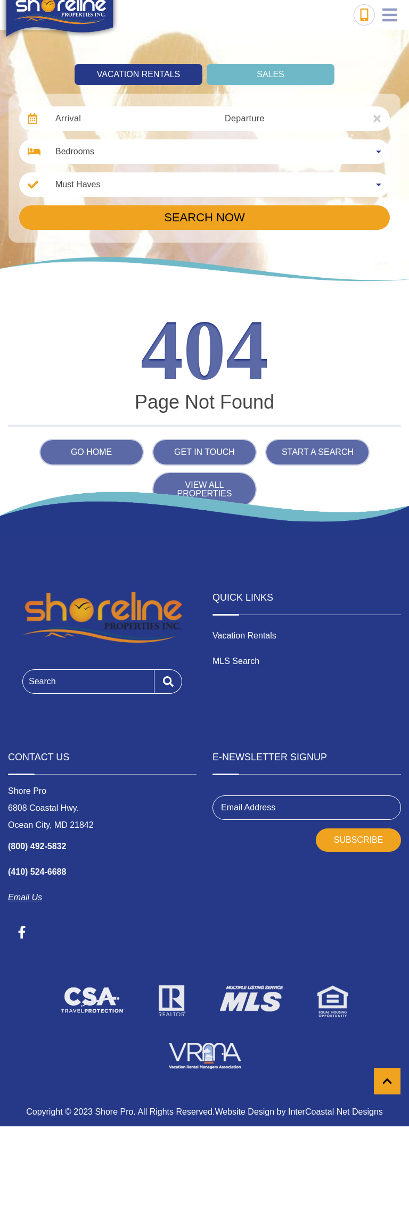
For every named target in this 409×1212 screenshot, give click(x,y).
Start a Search (318, 451)
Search (42, 681)
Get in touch (204, 451)
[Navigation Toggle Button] (389, 15)
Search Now (204, 217)
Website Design (244, 1111)
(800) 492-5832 (37, 846)
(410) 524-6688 (37, 871)
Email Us (25, 897)
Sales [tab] (270, 74)
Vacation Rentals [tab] (138, 74)
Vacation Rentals (244, 635)
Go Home (91, 451)
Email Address (248, 807)
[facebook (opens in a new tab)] (22, 932)
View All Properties (204, 489)
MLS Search (235, 661)
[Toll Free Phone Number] (364, 15)
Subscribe (358, 839)
